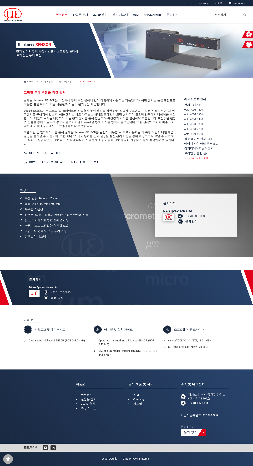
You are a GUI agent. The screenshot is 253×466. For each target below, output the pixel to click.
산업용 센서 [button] (80, 15)
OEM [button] (136, 15)
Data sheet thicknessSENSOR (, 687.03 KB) (57, 340)
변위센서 (87, 395)
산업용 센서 (88, 399)
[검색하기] (246, 15)
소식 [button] (190, 3)
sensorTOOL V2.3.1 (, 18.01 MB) (189, 340)
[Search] (231, 15)
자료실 (137, 403)
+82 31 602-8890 (195, 216)
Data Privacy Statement (137, 459)
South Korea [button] (237, 3)
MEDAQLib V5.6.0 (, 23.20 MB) (188, 347)
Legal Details (109, 459)
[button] (8, 459)
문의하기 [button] (172, 15)
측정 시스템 (88, 408)
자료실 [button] (218, 3)
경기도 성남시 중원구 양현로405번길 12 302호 (206, 396)
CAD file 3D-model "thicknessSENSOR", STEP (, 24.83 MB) (128, 353)
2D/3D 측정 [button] (100, 15)
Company (138, 399)
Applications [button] (153, 15)
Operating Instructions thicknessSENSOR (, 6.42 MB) (126, 342)
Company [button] (203, 3)
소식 (136, 395)
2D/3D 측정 (88, 403)
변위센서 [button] (62, 15)
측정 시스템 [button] (120, 15)
